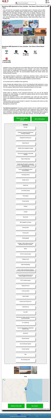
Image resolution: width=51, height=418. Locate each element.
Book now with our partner (22, 119)
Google (19, 414)
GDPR (28, 416)
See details (34, 406)
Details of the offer (16, 406)
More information (40, 119)
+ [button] (4, 381)
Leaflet (39, 401)
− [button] (4, 383)
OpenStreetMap (46, 401)
